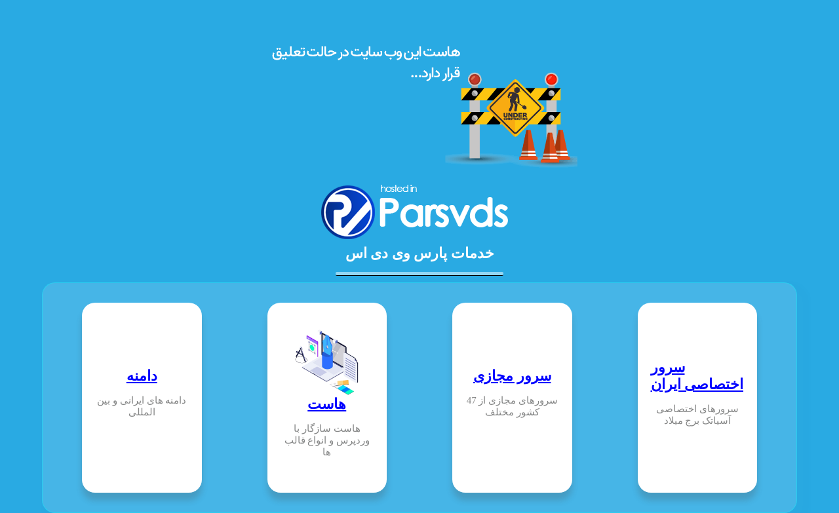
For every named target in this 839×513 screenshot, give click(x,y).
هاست (326, 404)
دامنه (142, 376)
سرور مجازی (512, 376)
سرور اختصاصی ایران (697, 375)
